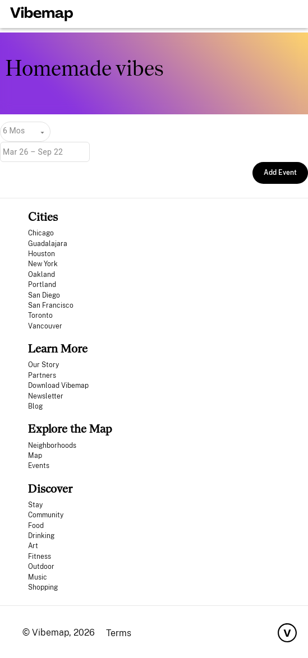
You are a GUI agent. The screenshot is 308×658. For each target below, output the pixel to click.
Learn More (58, 348)
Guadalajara (47, 244)
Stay (35, 505)
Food (36, 526)
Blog (35, 406)
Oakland (41, 275)
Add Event (280, 173)
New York (43, 264)
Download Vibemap (58, 386)
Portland (42, 285)
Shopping (43, 587)
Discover (50, 488)
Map (35, 456)
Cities (43, 217)
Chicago (41, 233)
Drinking (41, 536)
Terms (118, 633)
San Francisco (50, 305)
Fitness (39, 556)
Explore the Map (70, 428)
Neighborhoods (52, 446)
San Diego (44, 295)
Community (45, 515)
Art (33, 546)
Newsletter (45, 396)
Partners (42, 375)
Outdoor (41, 567)
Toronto (40, 315)
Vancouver (45, 326)
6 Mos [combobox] (14, 130)
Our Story (43, 365)
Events (38, 466)
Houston (41, 254)
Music (37, 577)
